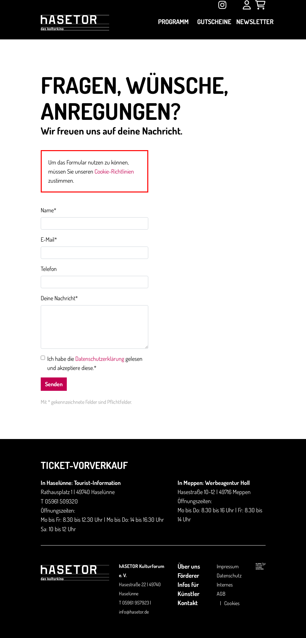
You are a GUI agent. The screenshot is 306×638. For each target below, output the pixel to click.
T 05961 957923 (134, 603)
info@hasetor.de (134, 612)
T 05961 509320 (59, 501)
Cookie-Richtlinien (114, 171)
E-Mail (49, 239)
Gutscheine (214, 21)
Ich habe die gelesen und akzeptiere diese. (94, 363)
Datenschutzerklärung (99, 358)
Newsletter (254, 21)
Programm (173, 21)
